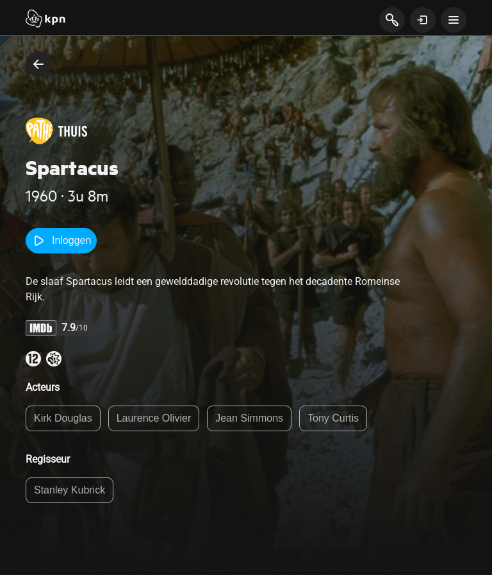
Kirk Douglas (63, 418)
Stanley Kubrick (69, 490)
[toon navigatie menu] (453, 20)
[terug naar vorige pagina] (38, 64)
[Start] (45, 20)
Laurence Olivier (154, 418)
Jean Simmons (249, 418)
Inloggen (61, 241)
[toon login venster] (423, 20)
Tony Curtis (333, 418)
